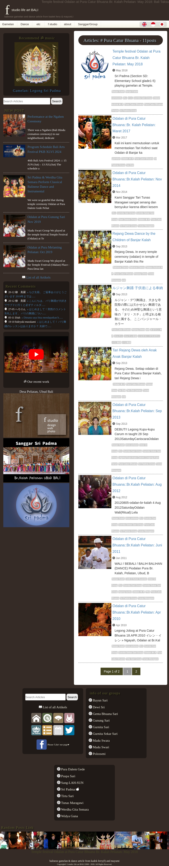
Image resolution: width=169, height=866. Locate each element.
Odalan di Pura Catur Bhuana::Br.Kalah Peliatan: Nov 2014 (137, 179)
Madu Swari (100, 747)
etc (38, 24)
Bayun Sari (100, 700)
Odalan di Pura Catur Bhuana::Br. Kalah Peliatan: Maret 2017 (134, 125)
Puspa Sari (67, 776)
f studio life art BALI (21, 10)
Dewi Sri (98, 707)
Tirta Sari (67, 796)
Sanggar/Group (87, 24)
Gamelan (8, 24)
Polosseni (99, 754)
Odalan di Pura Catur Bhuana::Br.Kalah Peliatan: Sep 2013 (137, 411)
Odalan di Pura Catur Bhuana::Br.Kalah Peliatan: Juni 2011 (137, 545)
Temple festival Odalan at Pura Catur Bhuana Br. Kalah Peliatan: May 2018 (136, 57)
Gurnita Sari (100, 727)
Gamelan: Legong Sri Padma (37, 91)
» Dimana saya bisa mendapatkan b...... (42, 317)
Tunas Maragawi (71, 803)
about (67, 24)
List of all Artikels (38, 277)
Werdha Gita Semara (74, 809)
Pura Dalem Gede (72, 769)
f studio (52, 24)
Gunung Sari (101, 720)
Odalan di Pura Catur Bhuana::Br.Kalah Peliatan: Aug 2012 (137, 484)
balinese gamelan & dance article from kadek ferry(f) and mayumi (84, 860)
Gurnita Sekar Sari (105, 733)
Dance (25, 24)
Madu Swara (101, 740)
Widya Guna (69, 816)
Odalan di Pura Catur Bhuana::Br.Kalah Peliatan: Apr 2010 (136, 612)
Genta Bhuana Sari (105, 714)
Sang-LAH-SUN (71, 783)
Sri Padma (67, 789)
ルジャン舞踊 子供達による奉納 (137, 288)
